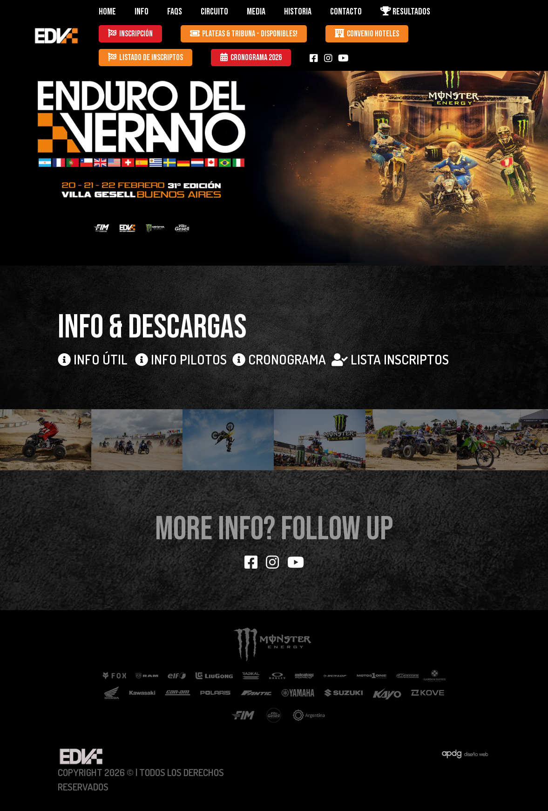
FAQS (174, 11)
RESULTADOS (405, 11)
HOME (107, 11)
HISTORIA (297, 11)
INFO (142, 11)
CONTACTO (346, 11)
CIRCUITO (214, 11)
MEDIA (256, 11)
